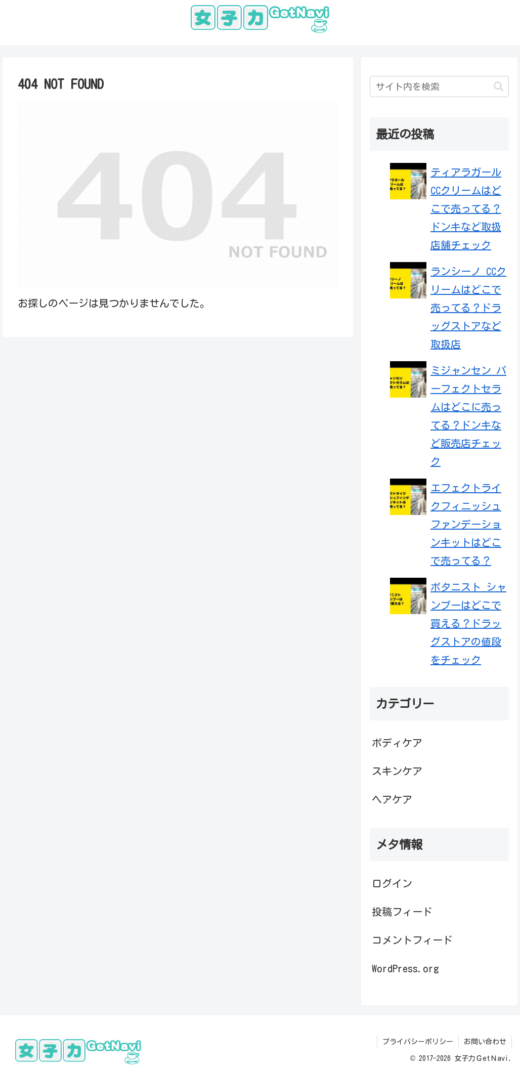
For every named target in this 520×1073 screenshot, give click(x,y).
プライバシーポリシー (417, 1041)
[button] (498, 86)
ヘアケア (392, 799)
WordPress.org (405, 968)
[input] (439, 86)
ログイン (392, 883)
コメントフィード (412, 940)
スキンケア (397, 771)
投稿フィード (402, 912)
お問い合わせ (485, 1041)
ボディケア (397, 743)
